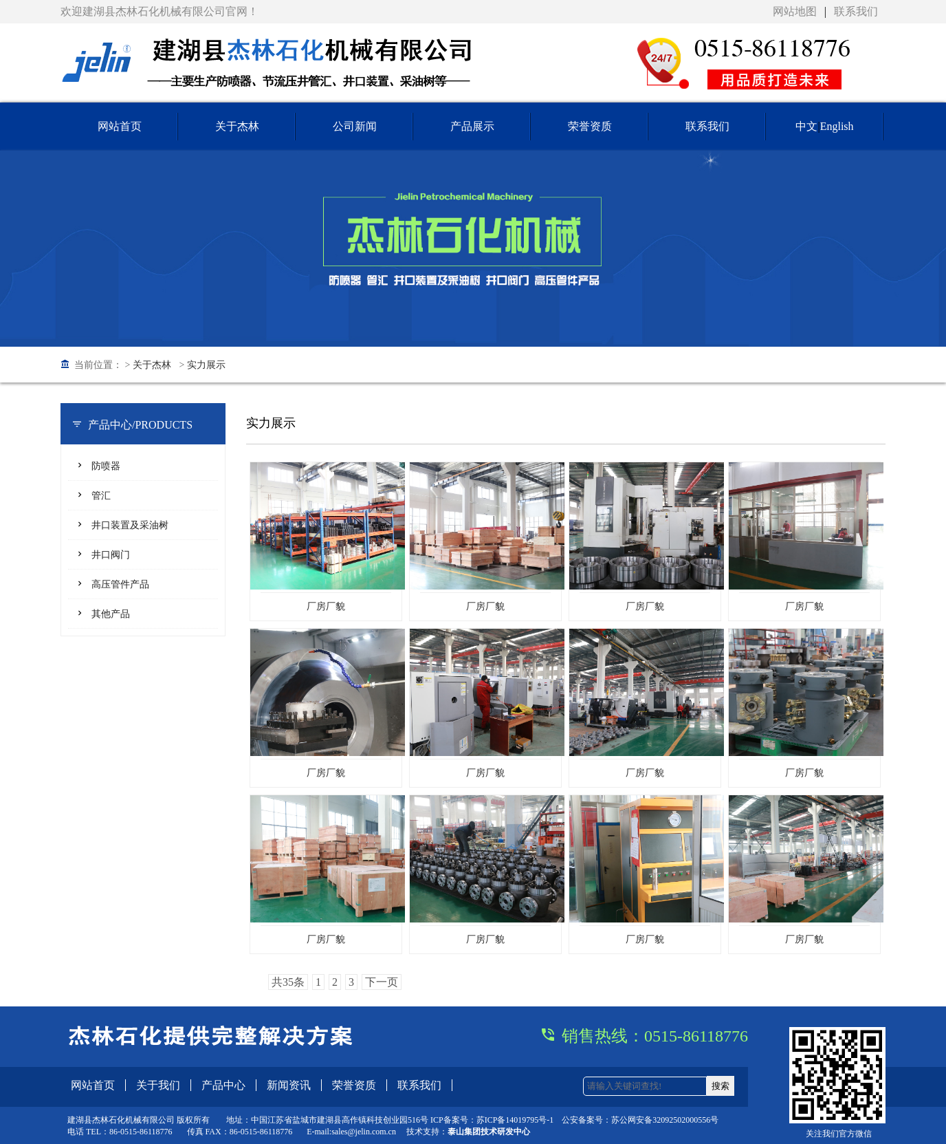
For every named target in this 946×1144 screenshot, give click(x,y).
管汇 (101, 495)
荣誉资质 (590, 126)
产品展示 (472, 126)
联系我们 (856, 11)
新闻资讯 (289, 1085)
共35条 (288, 982)
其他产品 (110, 614)
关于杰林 (237, 126)
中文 (806, 126)
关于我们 (158, 1085)
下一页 (381, 982)
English (837, 126)
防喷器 (105, 466)
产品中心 (223, 1085)
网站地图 (795, 11)
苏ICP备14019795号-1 (515, 1120)
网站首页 (120, 126)
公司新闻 (355, 126)
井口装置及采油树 (129, 525)
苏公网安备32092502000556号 (664, 1120)
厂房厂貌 (326, 606)
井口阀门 (110, 555)
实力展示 (206, 365)
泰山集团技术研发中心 (489, 1131)
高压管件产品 (120, 584)
